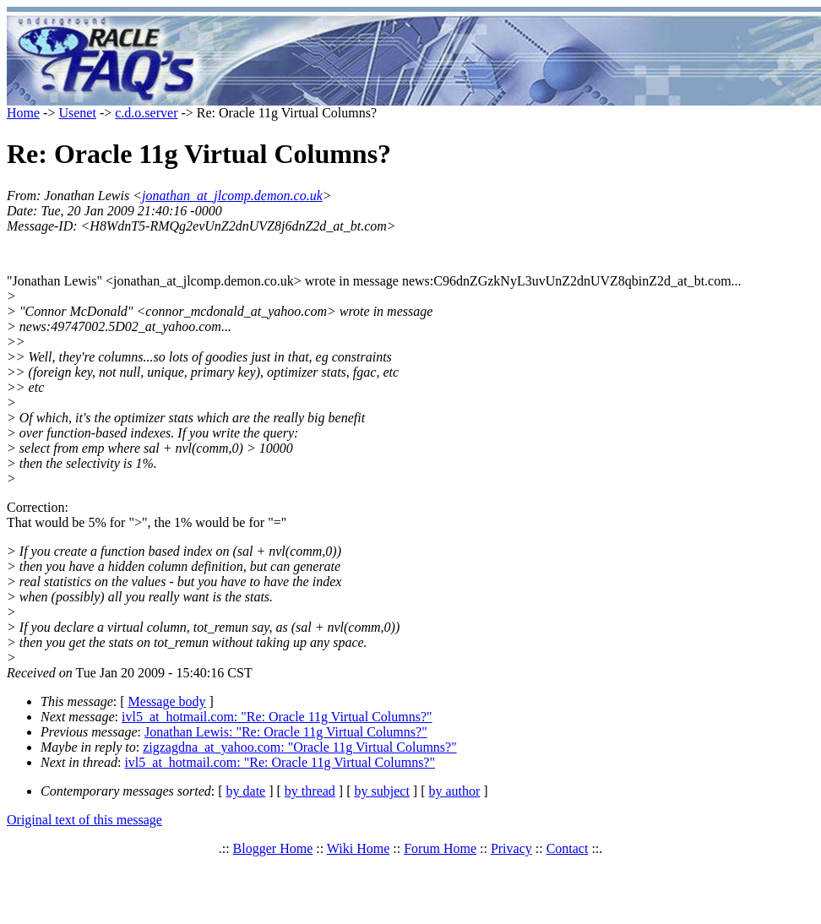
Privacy (511, 848)
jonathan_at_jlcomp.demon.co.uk (232, 195)
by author (454, 791)
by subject (382, 791)
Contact (567, 848)
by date (246, 791)
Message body (167, 701)
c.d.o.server (146, 113)
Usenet (76, 113)
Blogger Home (273, 848)
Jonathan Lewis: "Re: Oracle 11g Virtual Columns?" (285, 732)
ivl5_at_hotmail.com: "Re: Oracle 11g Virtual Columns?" (277, 716)
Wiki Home (358, 848)
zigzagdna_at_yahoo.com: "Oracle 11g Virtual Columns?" (300, 747)
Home (23, 113)
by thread (310, 791)
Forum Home (440, 848)
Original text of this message (84, 820)
